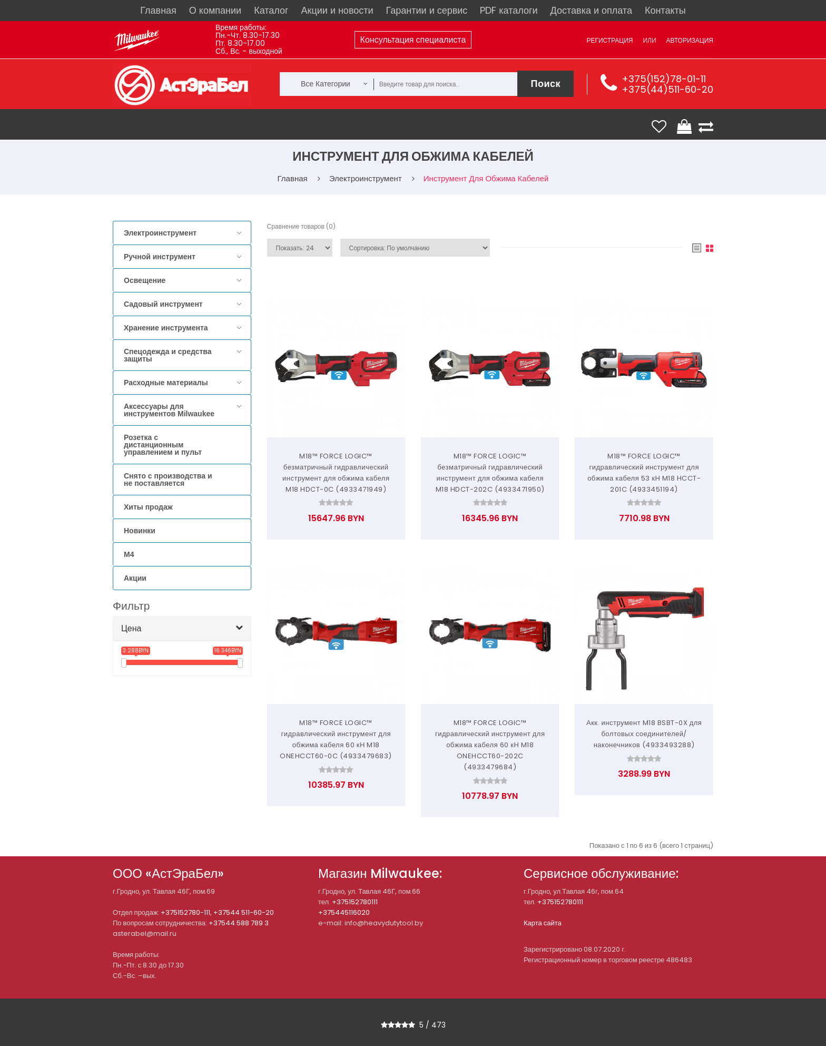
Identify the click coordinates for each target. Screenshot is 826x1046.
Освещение (144, 280)
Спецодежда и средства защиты (167, 355)
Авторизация (689, 40)
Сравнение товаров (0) (301, 226)
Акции (135, 578)
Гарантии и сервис (427, 10)
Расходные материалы (166, 382)
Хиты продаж (148, 507)
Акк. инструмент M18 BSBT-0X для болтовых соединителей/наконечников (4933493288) (644, 734)
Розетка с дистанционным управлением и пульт (163, 444)
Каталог (271, 10)
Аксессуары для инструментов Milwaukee (169, 410)
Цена (131, 628)
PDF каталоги (508, 10)
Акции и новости (337, 10)
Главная (158, 10)
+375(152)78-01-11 (664, 78)
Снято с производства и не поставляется (168, 479)
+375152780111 (355, 902)
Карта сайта (543, 923)
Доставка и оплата (591, 10)
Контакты (665, 10)
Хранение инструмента (166, 328)
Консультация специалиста (413, 40)
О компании (215, 10)
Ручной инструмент (159, 256)
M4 (129, 554)
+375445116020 (344, 912)
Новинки (139, 530)
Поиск (545, 83)
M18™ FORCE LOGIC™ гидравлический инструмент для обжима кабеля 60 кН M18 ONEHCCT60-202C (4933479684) (490, 745)
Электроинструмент (160, 233)
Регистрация (609, 40)
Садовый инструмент (163, 304)
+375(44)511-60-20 (667, 89)
